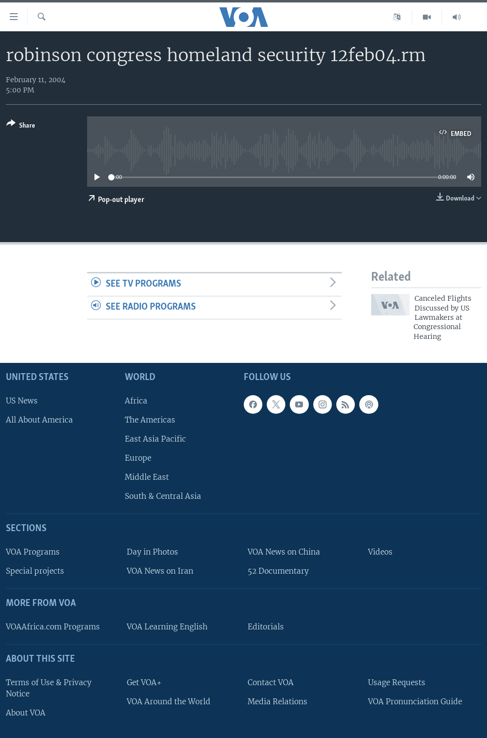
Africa (136, 400)
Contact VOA (271, 682)
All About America (39, 420)
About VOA (26, 712)
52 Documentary (278, 571)
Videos (380, 552)
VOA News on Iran (160, 571)
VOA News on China (284, 552)
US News (22, 400)
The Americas (150, 420)
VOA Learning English (167, 626)
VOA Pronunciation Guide (415, 701)
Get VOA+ (144, 682)
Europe (138, 458)
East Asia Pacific (155, 439)
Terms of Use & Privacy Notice (49, 688)
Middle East (147, 477)
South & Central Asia (163, 496)
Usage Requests (396, 682)
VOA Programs (33, 552)
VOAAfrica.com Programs (53, 626)
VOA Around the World (168, 701)
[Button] (20, 126)
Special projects (35, 571)
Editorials (266, 626)
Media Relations (277, 701)
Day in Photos (152, 552)
